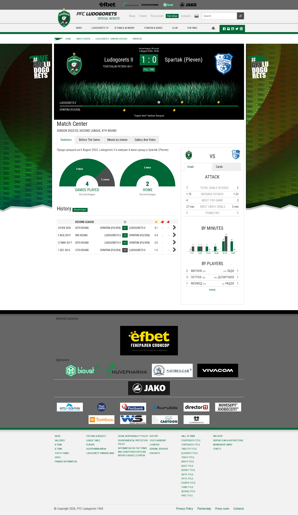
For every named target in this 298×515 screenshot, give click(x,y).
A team (58, 444)
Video (58, 457)
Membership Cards (222, 444)
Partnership (204, 508)
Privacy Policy (184, 508)
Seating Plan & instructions (228, 440)
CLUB (175, 27)
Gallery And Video (145, 140)
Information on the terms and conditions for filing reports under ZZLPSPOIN (132, 452)
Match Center (83, 39)
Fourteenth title (191, 440)
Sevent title (188, 470)
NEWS (79, 27)
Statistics (137, 39)
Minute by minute (117, 140)
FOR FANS (192, 27)
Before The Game (89, 140)
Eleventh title (189, 453)
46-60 (216, 253)
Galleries (60, 440)
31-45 (208, 253)
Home (68, 39)
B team (58, 449)
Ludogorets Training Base (100, 453)
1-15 (191, 253)
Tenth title (187, 457)
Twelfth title (189, 449)
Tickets (143, 15)
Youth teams (62, 453)
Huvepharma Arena (96, 449)
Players (90, 444)
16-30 (200, 253)
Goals (190, 167)
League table (93, 440)
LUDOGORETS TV (100, 27)
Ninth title (187, 461)
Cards (219, 167)
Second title (188, 491)
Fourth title (188, 483)
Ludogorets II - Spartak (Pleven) (111, 39)
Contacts (186, 15)
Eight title (187, 466)
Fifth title (187, 478)
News (132, 15)
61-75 (225, 253)
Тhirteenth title (190, 444)
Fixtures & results (96, 436)
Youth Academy (158, 440)
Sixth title (187, 474)
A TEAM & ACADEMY (124, 27)
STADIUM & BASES (153, 27)
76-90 (233, 253)
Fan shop (172, 15)
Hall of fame (188, 436)
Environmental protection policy (133, 442)
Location (154, 444)
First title (187, 495)
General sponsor (159, 449)
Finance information (66, 461)
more (212, 290)
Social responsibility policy (133, 436)
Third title (187, 487)
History (154, 436)
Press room (157, 15)
